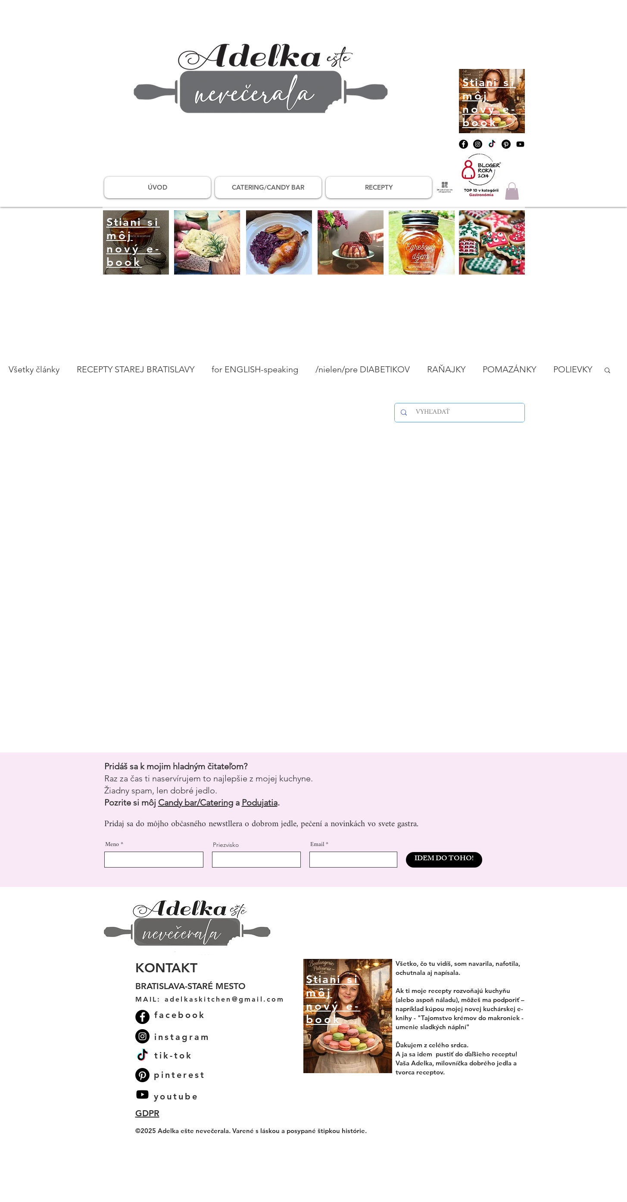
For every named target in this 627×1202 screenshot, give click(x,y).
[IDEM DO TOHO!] (444, 860)
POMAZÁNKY (509, 369)
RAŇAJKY (446, 369)
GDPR (147, 1113)
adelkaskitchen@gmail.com (225, 999)
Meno (112, 845)
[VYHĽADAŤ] (461, 412)
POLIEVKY (572, 369)
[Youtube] (520, 144)
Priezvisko (226, 845)
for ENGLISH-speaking (255, 369)
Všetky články (34, 369)
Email (317, 845)
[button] (512, 191)
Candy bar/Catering (195, 802)
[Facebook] (463, 144)
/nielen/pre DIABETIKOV (362, 369)
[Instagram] (477, 144)
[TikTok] (491, 144)
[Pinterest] (506, 144)
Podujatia (260, 802)
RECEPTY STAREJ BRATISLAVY (135, 369)
